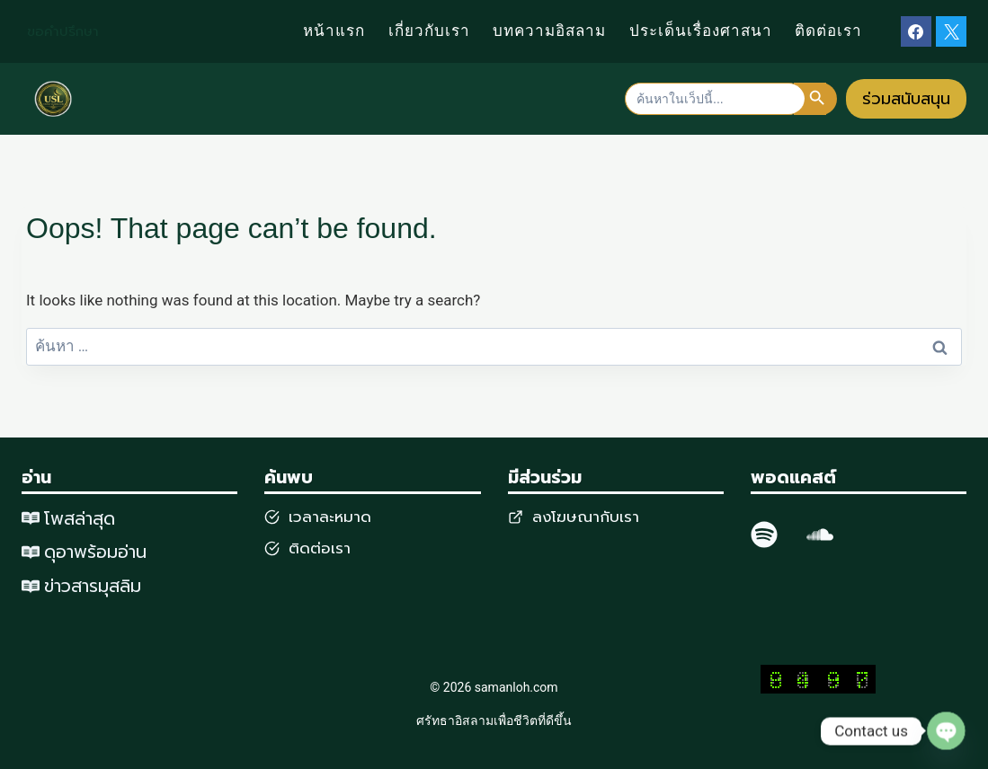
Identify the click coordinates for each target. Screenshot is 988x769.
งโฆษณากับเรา (590, 516)
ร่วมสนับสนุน (906, 98)
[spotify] (764, 534)
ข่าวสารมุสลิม (93, 585)
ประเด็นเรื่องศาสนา (700, 31)
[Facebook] (916, 31)
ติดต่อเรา (828, 31)
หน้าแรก (334, 31)
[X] (951, 31)
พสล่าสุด (83, 519)
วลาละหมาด (332, 516)
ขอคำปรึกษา (63, 31)
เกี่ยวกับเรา (429, 31)
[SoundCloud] (819, 534)
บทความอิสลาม (549, 31)
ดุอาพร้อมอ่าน (95, 552)
